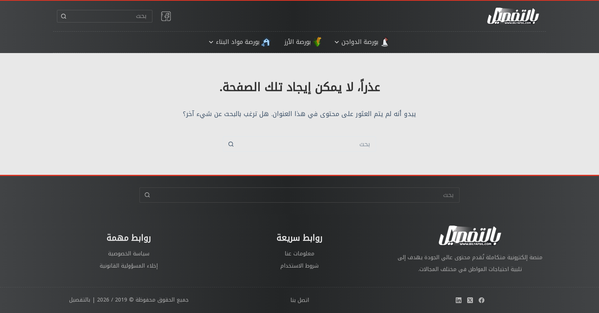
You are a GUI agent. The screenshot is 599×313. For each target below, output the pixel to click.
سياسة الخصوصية (128, 253)
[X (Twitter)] (470, 300)
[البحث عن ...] (111, 16)
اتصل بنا (299, 300)
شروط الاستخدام (299, 266)
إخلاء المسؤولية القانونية (129, 266)
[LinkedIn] (458, 300)
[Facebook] (481, 300)
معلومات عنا (299, 253)
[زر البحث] (63, 16)
